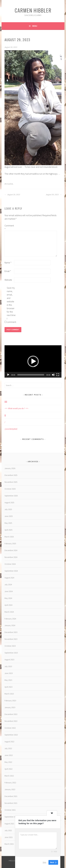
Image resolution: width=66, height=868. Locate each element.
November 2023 (11, 639)
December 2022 (11, 714)
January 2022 (10, 789)
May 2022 (8, 762)
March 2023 (9, 693)
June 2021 (9, 837)
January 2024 (10, 625)
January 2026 (10, 468)
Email (8, 271)
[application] (33, 361)
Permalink (9, 184)
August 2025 (9, 502)
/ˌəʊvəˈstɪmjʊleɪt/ (11, 429)
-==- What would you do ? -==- (17, 408)
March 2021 (9, 844)
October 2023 (10, 646)
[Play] (8, 374)
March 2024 (9, 612)
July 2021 (8, 830)
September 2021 (11, 816)
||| (5, 415)
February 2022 (10, 782)
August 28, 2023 (12, 195)
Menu (34, 26)
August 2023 (9, 659)
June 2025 (9, 516)
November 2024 (11, 557)
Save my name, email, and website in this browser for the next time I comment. (11, 304)
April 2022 (8, 769)
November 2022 (11, 721)
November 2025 (11, 482)
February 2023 (10, 700)
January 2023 (10, 707)
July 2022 (8, 748)
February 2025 (10, 543)
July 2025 (8, 509)
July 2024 (8, 584)
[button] (33, 361)
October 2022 (10, 728)
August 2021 (9, 823)
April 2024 (8, 605)
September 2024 (11, 571)
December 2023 (11, 632)
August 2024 (9, 577)
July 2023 (8, 666)
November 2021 (11, 803)
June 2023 (9, 673)
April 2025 (8, 530)
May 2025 (8, 523)
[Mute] (53, 374)
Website (8, 279)
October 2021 (10, 810)
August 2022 (9, 741)
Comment (9, 227)
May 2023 (8, 680)
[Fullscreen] (57, 374)
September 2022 (11, 734)
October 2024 (10, 564)
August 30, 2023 (53, 195)
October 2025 (10, 489)
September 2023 (11, 652)
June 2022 (9, 755)
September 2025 (11, 495)
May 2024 (8, 598)
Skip (44, 862)
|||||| (6, 401)
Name (8, 262)
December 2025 (11, 475)
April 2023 (8, 687)
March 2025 (9, 536)
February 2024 (10, 618)
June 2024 (9, 591)
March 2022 (9, 775)
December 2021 (11, 796)
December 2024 (11, 550)
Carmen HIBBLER (33, 10)
